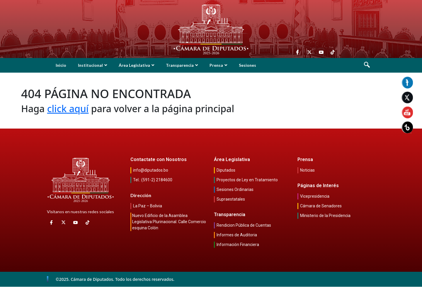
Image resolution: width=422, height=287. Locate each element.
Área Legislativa (136, 65)
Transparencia (182, 65)
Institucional (92, 65)
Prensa (218, 65)
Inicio (61, 65)
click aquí (68, 108)
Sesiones (247, 65)
